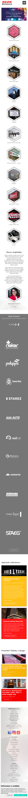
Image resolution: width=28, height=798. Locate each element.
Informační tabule (14, 754)
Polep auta (14, 758)
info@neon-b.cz (14, 720)
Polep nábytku (14, 760)
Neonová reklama (14, 740)
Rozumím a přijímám (20, 795)
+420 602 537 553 (14, 717)
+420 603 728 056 (14, 715)
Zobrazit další (14, 550)
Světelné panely (14, 744)
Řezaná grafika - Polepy (14, 751)
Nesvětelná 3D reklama (14, 749)
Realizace (14, 763)
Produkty (14, 739)
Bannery (14, 753)
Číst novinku (7, 674)
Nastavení (9, 795)
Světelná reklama (14, 742)
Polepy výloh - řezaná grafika (13, 775)
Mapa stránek (14, 737)
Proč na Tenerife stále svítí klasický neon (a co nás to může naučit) (13, 668)
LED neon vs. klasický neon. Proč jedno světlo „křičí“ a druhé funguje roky (12, 692)
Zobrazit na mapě (14, 713)
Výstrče (14, 747)
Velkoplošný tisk (14, 756)
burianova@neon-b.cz (14, 718)
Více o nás (14, 306)
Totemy (14, 745)
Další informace (4, 793)
